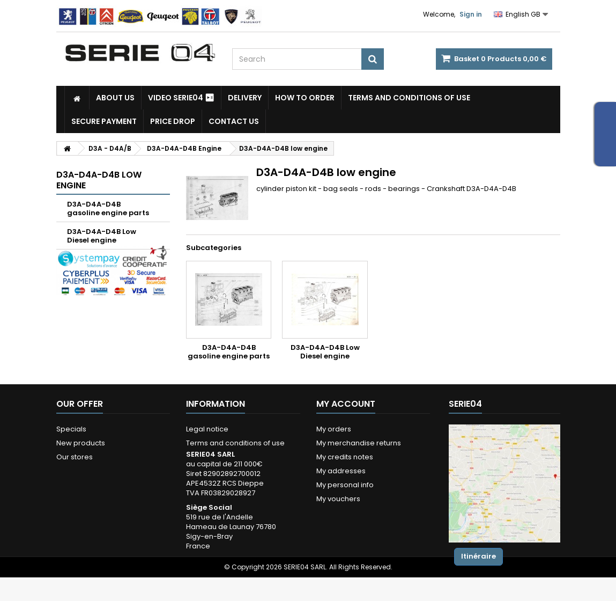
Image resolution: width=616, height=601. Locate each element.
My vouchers (338, 499)
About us (115, 97)
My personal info (345, 485)
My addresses (341, 471)
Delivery (245, 97)
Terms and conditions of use (409, 97)
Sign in (470, 14)
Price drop (172, 121)
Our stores (74, 457)
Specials (71, 429)
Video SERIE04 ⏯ (181, 97)
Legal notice (207, 429)
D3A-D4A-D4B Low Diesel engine (101, 235)
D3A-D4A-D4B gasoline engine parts (108, 208)
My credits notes (344, 457)
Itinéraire (478, 556)
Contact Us (234, 121)
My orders (333, 429)
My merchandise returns (358, 443)
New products (80, 443)
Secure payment (104, 121)
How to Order (305, 97)
